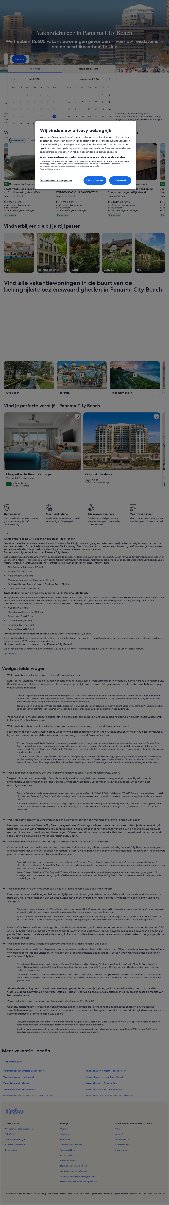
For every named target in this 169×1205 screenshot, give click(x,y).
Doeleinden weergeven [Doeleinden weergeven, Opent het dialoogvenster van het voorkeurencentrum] (56, 180)
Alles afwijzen (94, 180)
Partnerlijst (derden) (50, 169)
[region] (85, 155)
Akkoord (120, 180)
